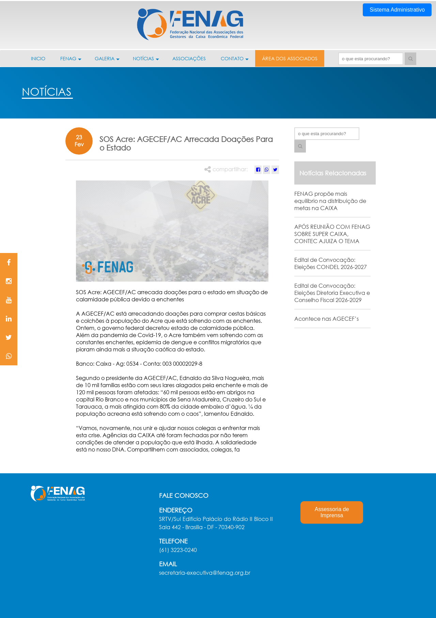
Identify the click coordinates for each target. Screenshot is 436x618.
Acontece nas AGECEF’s (326, 318)
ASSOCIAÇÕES (189, 58)
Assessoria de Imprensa (332, 512)
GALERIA (107, 61)
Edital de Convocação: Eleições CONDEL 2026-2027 (330, 263)
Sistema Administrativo (397, 10)
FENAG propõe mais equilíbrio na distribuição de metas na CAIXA (330, 200)
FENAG (70, 61)
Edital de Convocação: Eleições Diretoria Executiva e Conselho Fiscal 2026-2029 (332, 292)
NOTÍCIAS (146, 61)
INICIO (38, 58)
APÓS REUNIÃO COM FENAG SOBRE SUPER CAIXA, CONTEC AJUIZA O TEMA (332, 233)
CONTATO (235, 61)
